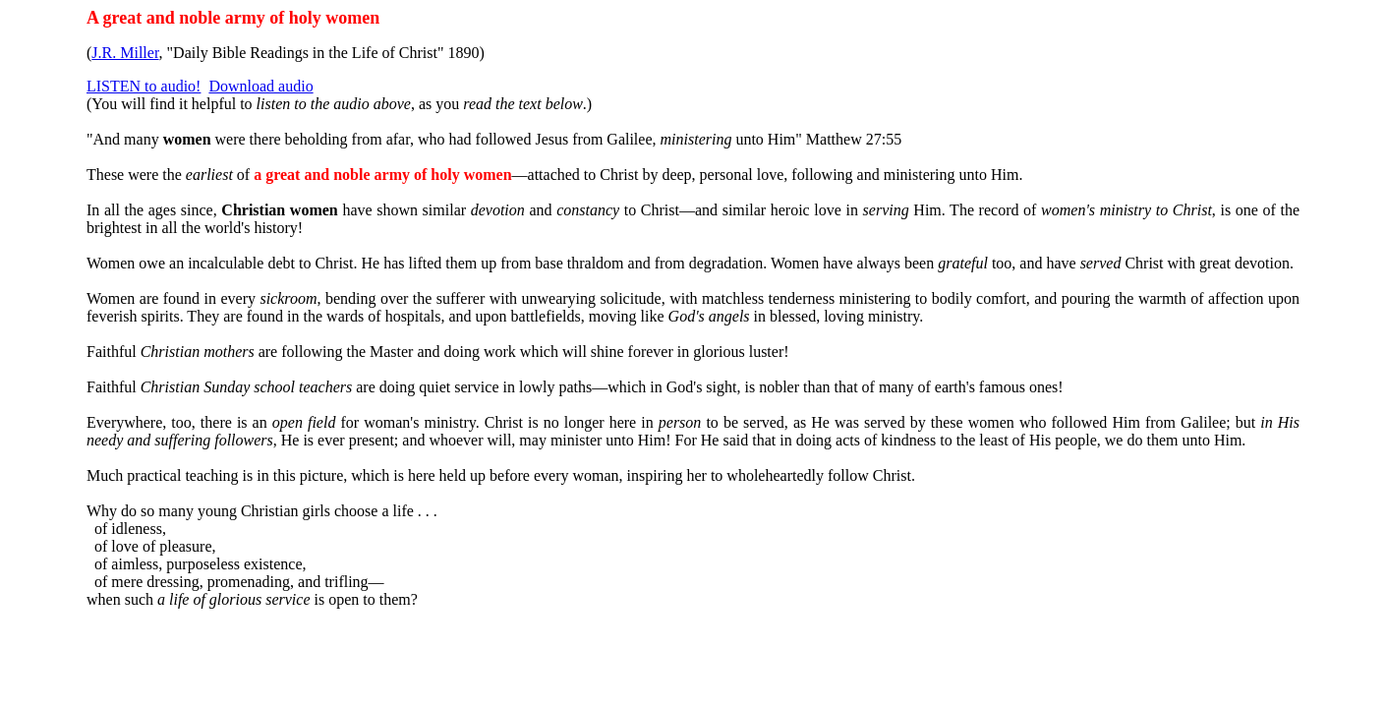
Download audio (260, 86)
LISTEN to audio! (144, 86)
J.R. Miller (124, 52)
